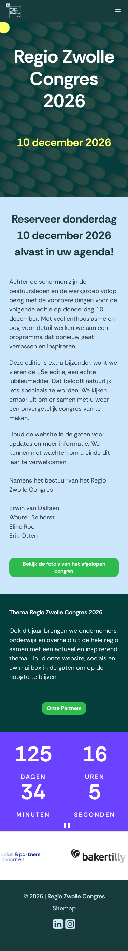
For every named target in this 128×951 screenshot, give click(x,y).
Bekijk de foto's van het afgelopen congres (64, 567)
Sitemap (64, 908)
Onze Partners (64, 708)
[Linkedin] (58, 928)
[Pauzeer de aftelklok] (73, 825)
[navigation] (107, 10)
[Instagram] (70, 928)
